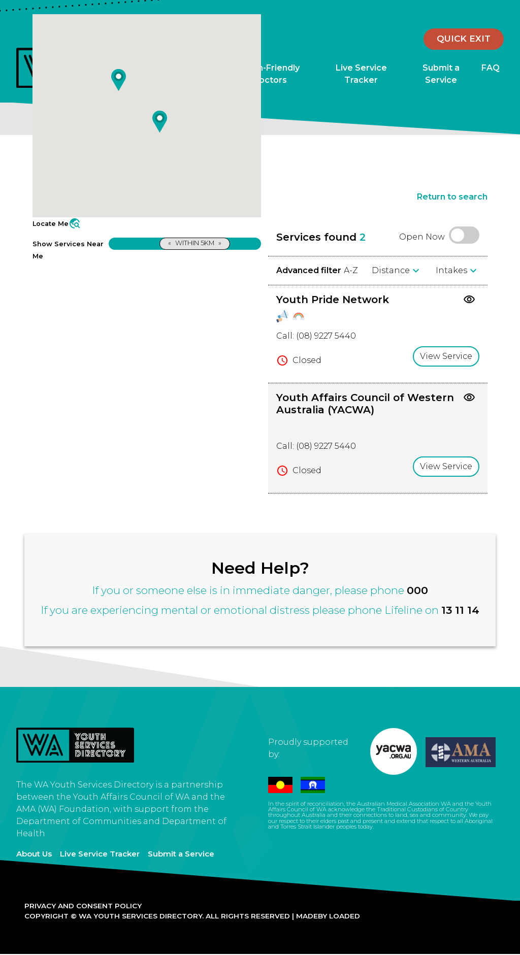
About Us (34, 854)
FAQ (490, 68)
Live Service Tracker (361, 74)
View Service (446, 356)
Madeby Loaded (328, 916)
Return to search (452, 197)
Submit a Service (441, 74)
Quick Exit (464, 39)
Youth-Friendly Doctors (269, 74)
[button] (118, 80)
